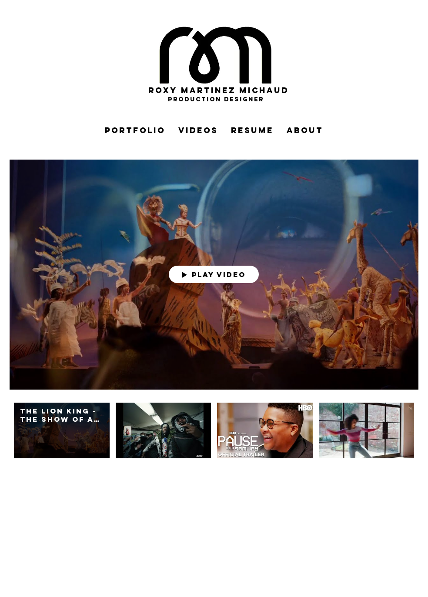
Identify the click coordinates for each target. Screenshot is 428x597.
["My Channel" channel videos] (214, 435)
